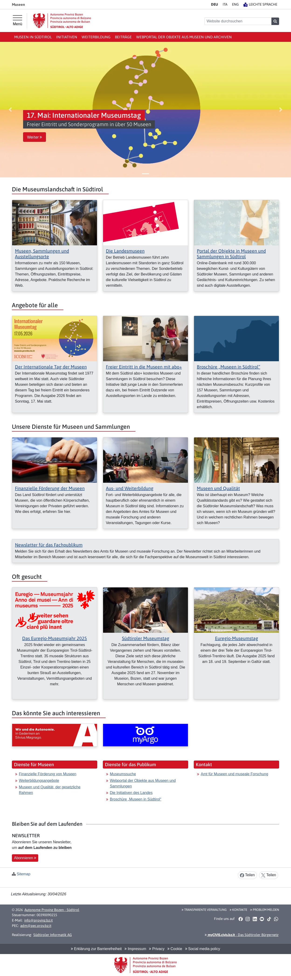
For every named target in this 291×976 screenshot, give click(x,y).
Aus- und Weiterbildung (129, 488)
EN (235, 4)
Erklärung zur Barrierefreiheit (96, 949)
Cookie (174, 949)
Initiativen (66, 37)
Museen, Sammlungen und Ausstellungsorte (42, 253)
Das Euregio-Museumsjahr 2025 (54, 638)
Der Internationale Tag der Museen (51, 366)
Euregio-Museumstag (236, 638)
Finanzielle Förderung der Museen (50, 488)
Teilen (247, 875)
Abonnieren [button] (25, 858)
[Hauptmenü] (17, 20)
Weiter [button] (34, 137)
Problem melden (264, 910)
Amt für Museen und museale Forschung (234, 774)
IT (225, 4)
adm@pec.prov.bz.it (35, 926)
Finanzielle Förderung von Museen (47, 774)
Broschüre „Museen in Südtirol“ (228, 366)
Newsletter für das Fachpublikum (49, 544)
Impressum (135, 949)
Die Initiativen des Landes (131, 793)
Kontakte (238, 910)
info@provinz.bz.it (38, 920)
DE (214, 4)
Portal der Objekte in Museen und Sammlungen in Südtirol (231, 253)
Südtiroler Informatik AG (52, 935)
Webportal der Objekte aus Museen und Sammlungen (143, 783)
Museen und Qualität (218, 488)
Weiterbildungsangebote (39, 781)
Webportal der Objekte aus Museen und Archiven (184, 37)
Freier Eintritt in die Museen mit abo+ (144, 366)
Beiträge (123, 37)
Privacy (156, 949)
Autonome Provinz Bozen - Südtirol (51, 910)
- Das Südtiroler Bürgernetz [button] (241, 935)
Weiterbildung (96, 37)
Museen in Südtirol (33, 37)
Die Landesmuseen (125, 251)
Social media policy (202, 949)
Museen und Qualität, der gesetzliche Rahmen (49, 790)
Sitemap (23, 874)
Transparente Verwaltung (204, 910)
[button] (10, 109)
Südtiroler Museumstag (145, 638)
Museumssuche (123, 774)
